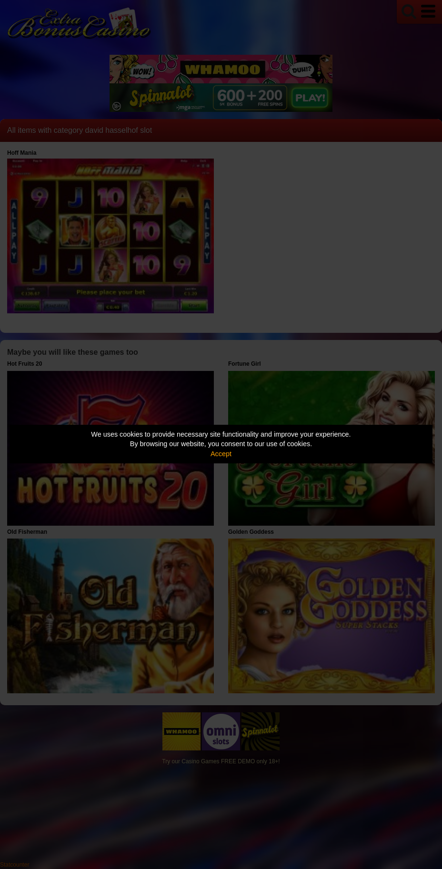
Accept (221, 454)
